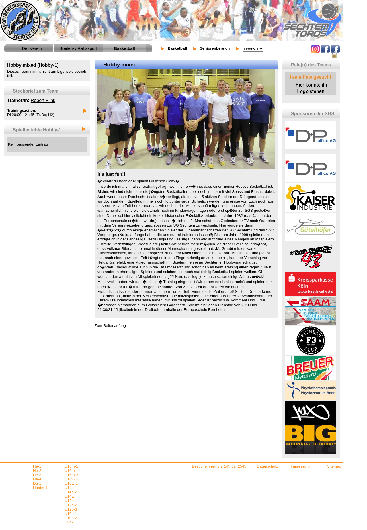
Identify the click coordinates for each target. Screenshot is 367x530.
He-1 (37, 466)
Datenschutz (267, 466)
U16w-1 (71, 479)
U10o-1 (71, 513)
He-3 (37, 475)
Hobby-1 (40, 488)
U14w (69, 496)
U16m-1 (71, 470)
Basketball (177, 48)
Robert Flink (43, 100)
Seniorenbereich (215, 48)
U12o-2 (71, 505)
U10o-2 (71, 518)
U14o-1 (71, 488)
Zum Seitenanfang (110, 325)
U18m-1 (71, 466)
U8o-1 (70, 522)
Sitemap (334, 466)
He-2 (37, 470)
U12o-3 (71, 509)
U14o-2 (71, 492)
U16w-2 (71, 483)
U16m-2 (71, 475)
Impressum (300, 466)
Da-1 (37, 483)
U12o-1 (71, 500)
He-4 (37, 479)
